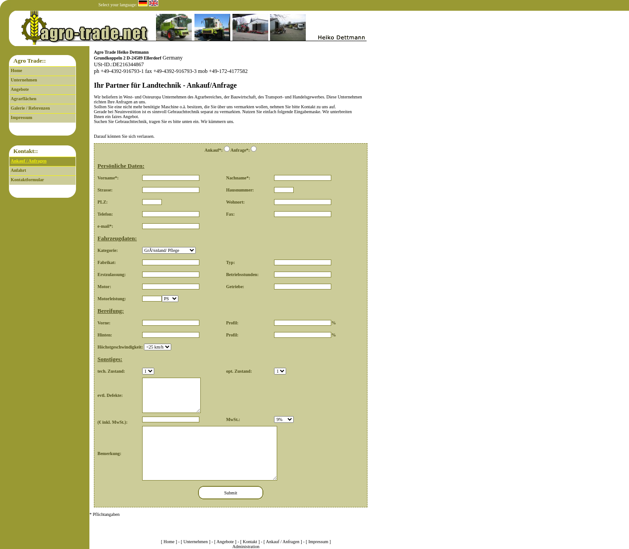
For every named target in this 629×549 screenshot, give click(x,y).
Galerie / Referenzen (30, 108)
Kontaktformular (27, 179)
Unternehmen (24, 79)
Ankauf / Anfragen (28, 160)
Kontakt (250, 541)
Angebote (20, 89)
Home (16, 70)
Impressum (21, 117)
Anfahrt (18, 170)
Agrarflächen (23, 98)
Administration (246, 546)
